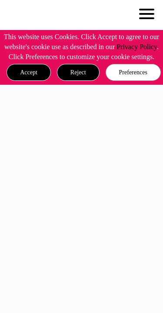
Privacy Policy (136, 46)
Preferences (133, 72)
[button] (29, 72)
